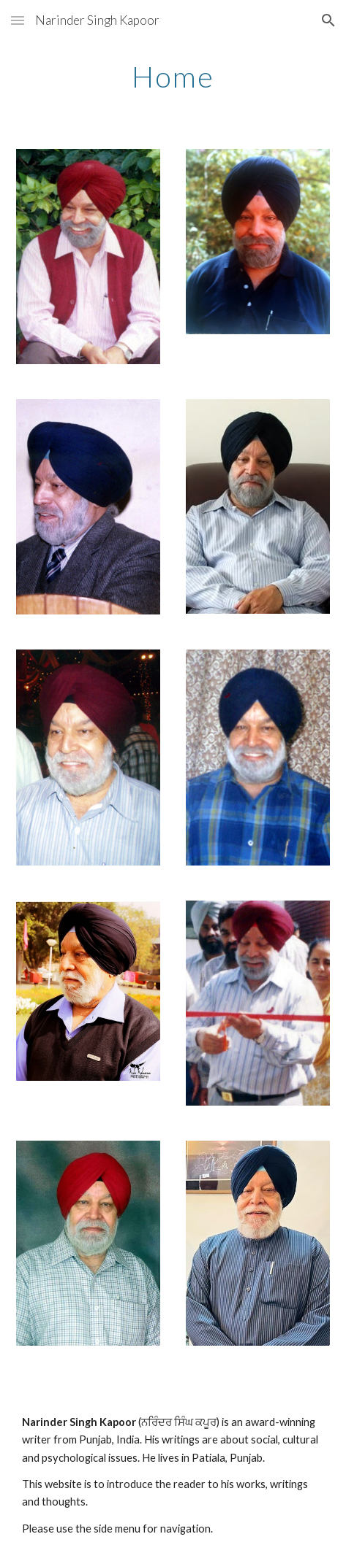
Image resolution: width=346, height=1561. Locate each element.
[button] (17, 20)
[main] (172, 77)
